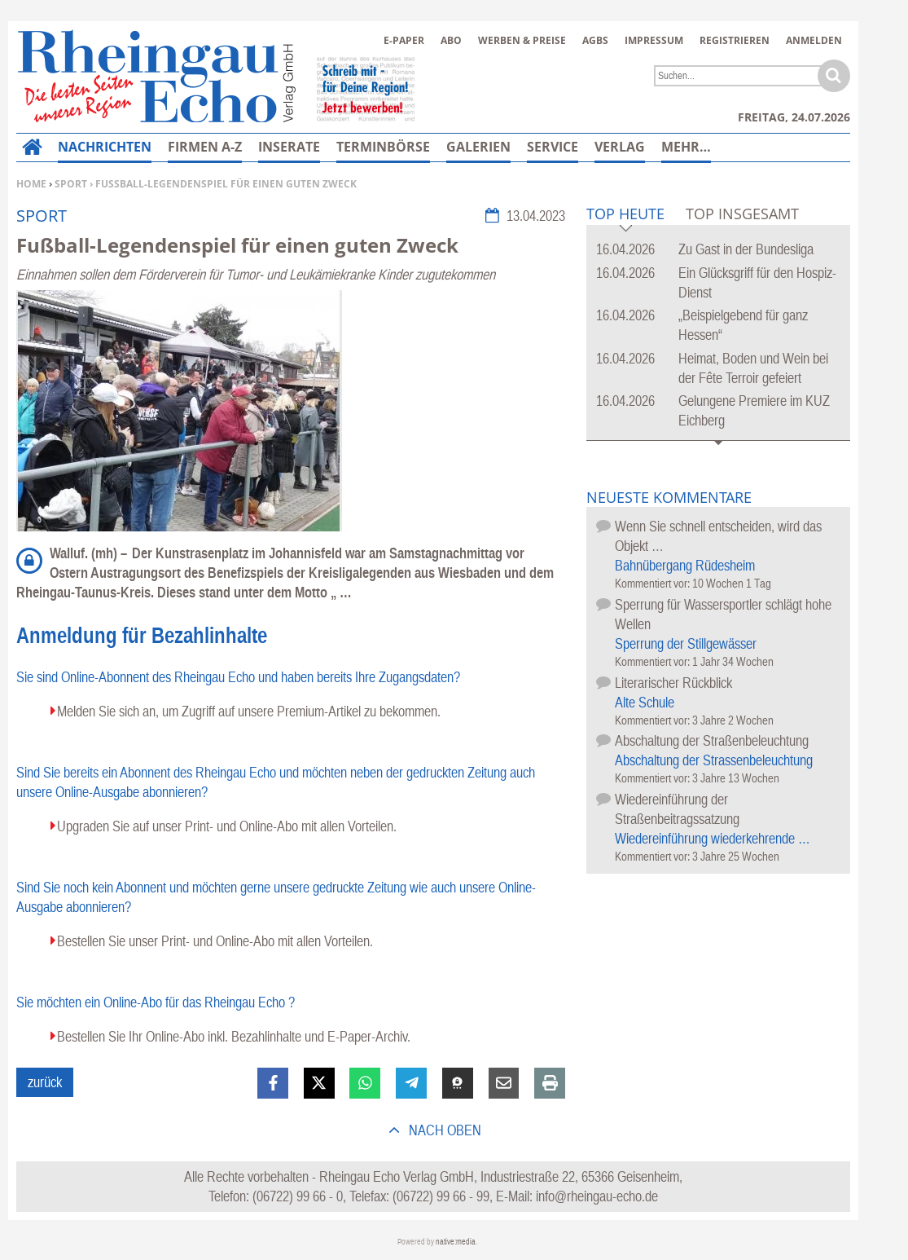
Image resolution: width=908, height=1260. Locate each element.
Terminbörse (383, 147)
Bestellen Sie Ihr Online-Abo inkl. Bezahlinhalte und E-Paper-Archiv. (233, 1036)
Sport (71, 184)
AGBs (595, 40)
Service (552, 147)
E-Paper (404, 40)
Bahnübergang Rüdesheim (685, 565)
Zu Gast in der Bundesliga (746, 249)
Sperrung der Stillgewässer (686, 643)
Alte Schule (644, 702)
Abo (451, 40)
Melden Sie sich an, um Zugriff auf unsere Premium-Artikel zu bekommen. (249, 711)
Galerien (478, 147)
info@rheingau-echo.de (597, 1196)
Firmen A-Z (205, 147)
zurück (45, 1081)
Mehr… (686, 147)
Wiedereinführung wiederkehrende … (712, 838)
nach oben (443, 1130)
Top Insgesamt (742, 213)
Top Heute (625, 214)
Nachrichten (104, 147)
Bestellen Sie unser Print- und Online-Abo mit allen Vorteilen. (215, 940)
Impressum (654, 40)
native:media (456, 1241)
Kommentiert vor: (653, 583)
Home (31, 184)
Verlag (619, 147)
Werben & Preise (522, 40)
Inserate (289, 147)
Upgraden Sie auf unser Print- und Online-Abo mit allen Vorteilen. (227, 826)
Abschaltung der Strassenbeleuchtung (714, 760)
